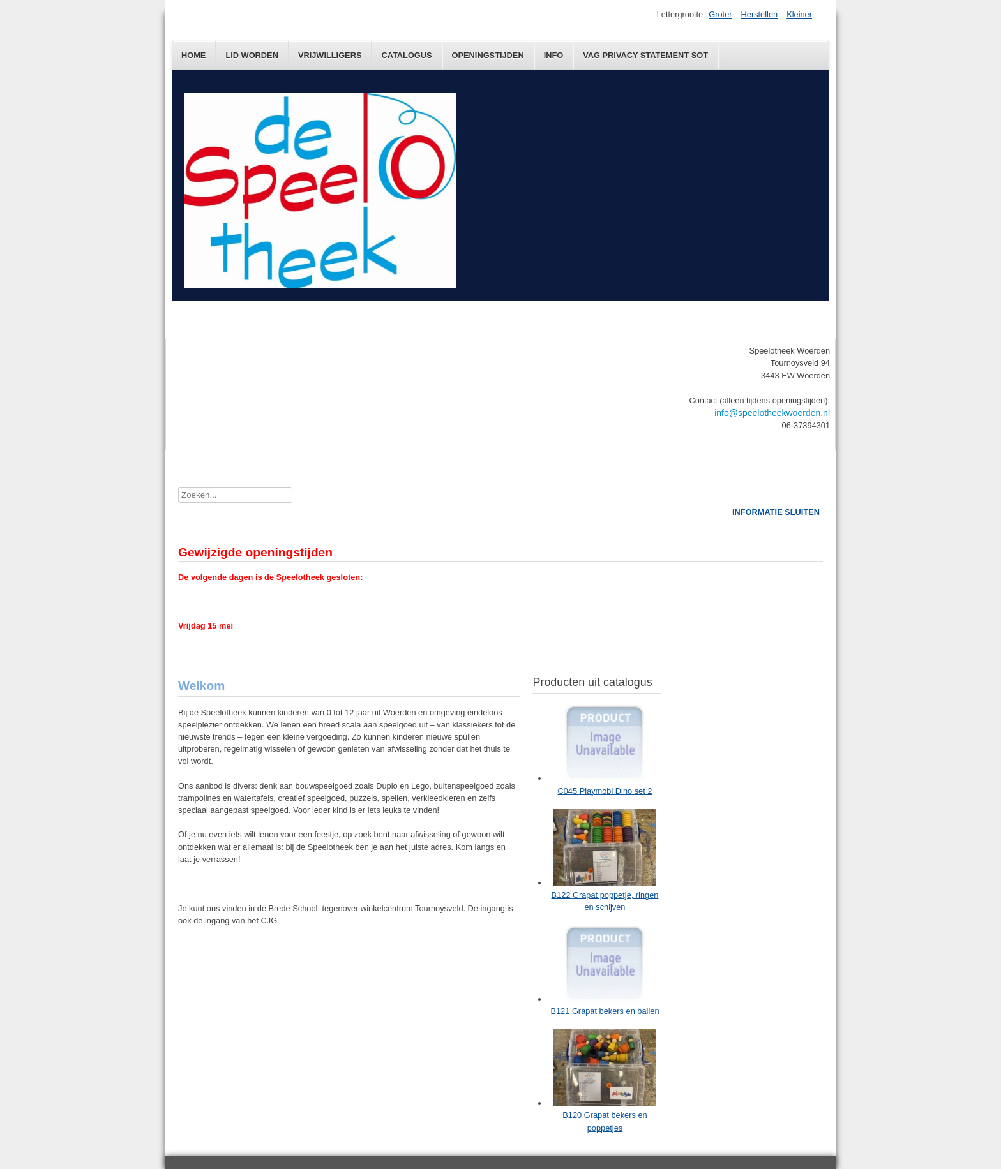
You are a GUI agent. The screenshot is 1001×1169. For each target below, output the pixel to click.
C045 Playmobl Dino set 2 (605, 791)
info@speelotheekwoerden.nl (772, 413)
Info (554, 55)
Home (193, 55)
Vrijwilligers (330, 55)
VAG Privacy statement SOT (645, 55)
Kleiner (799, 14)
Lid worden (251, 55)
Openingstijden (488, 55)
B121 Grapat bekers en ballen (604, 1011)
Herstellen (759, 14)
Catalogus (406, 55)
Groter (720, 14)
